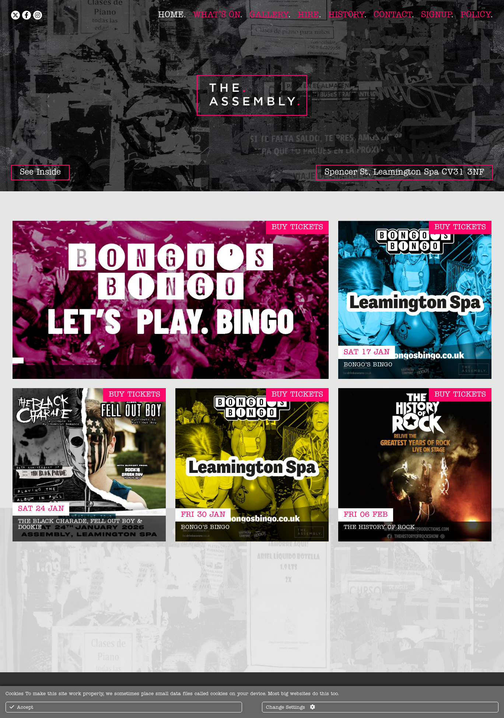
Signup (436, 15)
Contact (393, 15)
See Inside (40, 172)
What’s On (216, 15)
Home (170, 15)
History (346, 15)
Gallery (268, 15)
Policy (475, 15)
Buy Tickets (297, 227)
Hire (308, 15)
